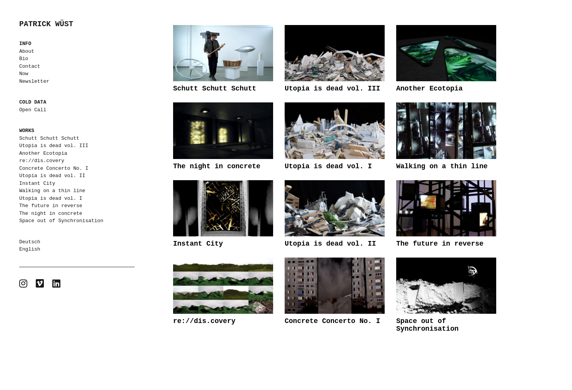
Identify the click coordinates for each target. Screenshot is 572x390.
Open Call (32, 109)
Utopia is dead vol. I (50, 198)
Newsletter (34, 81)
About (26, 51)
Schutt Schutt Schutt (49, 138)
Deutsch (29, 241)
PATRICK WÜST (46, 24)
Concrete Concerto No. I (53, 168)
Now (23, 73)
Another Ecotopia (43, 153)
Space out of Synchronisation (61, 220)
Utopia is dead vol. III (53, 145)
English (29, 249)
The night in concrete (50, 213)
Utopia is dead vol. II (52, 175)
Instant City (37, 183)
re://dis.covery (41, 160)
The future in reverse (50, 205)
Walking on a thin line (52, 190)
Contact (29, 66)
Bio (23, 58)
